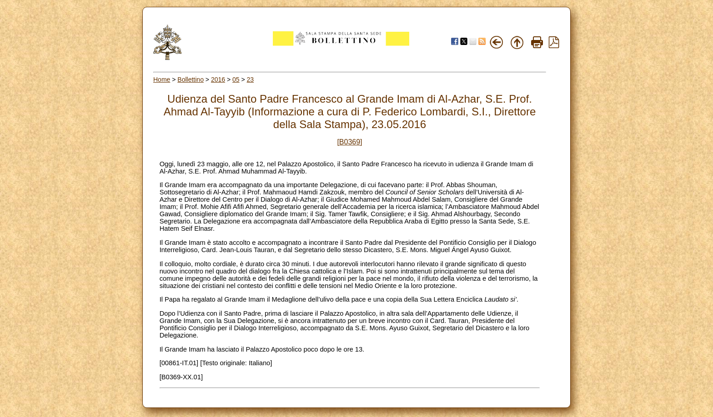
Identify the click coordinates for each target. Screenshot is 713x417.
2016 (218, 79)
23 (250, 79)
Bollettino (190, 79)
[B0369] (349, 142)
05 (236, 79)
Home (161, 79)
